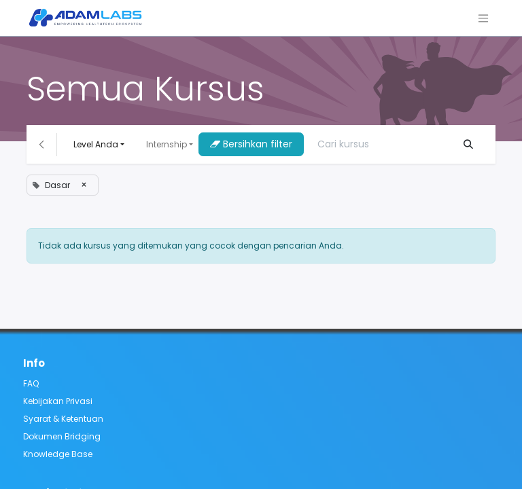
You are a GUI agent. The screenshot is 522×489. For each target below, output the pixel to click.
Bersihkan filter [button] (251, 144)
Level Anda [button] (95, 144)
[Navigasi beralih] (483, 18)
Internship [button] (166, 144)
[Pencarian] (468, 144)
